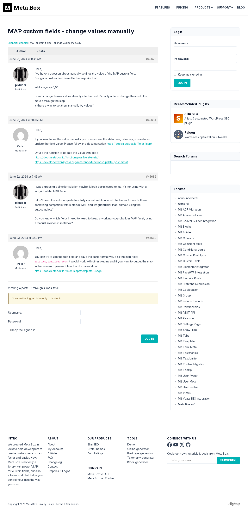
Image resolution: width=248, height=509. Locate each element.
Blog (241, 7)
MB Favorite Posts (187, 278)
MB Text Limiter (186, 358)
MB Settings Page (187, 324)
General (23, 42)
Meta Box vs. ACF (99, 474)
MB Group (182, 295)
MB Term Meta (185, 347)
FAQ (50, 457)
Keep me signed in (23, 330)
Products (203, 7)
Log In (149, 338)
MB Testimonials (186, 352)
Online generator (138, 449)
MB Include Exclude (188, 301)
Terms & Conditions (67, 504)
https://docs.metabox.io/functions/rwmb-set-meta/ (66, 157)
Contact (53, 466)
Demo (131, 444)
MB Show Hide (185, 329)
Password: (14, 321)
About (51, 444)
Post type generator (140, 453)
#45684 (151, 120)
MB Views (182, 393)
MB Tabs (181, 335)
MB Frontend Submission (192, 283)
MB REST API (184, 312)
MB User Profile (186, 387)
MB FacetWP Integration (191, 272)
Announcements (186, 198)
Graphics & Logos (59, 471)
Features (162, 7)
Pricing (182, 7)
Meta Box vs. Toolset (101, 478)
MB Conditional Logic (189, 249)
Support (224, 7)
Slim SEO (93, 444)
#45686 (151, 176)
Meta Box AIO (184, 404)
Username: (15, 312)
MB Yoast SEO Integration (192, 398)
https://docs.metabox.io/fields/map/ (129, 143)
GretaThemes (96, 449)
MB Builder (183, 232)
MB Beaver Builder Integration (195, 221)
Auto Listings (95, 453)
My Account (55, 449)
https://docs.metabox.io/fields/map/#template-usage (68, 271)
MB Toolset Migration (189, 364)
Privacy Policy (46, 504)
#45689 (151, 237)
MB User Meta (185, 381)
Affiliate (52, 453)
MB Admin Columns (188, 215)
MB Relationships (187, 307)
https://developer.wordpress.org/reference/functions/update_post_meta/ (81, 162)
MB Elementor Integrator (191, 266)
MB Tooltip (183, 369)
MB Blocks (182, 226)
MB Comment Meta (188, 243)
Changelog (55, 462)
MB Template (184, 341)
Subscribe (228, 460)
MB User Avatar (186, 375)
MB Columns (184, 238)
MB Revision (184, 318)
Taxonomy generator (140, 457)
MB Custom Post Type (190, 255)
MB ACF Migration (187, 209)
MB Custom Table (187, 261)
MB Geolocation (186, 289)
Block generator (137, 462)
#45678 (151, 59)
